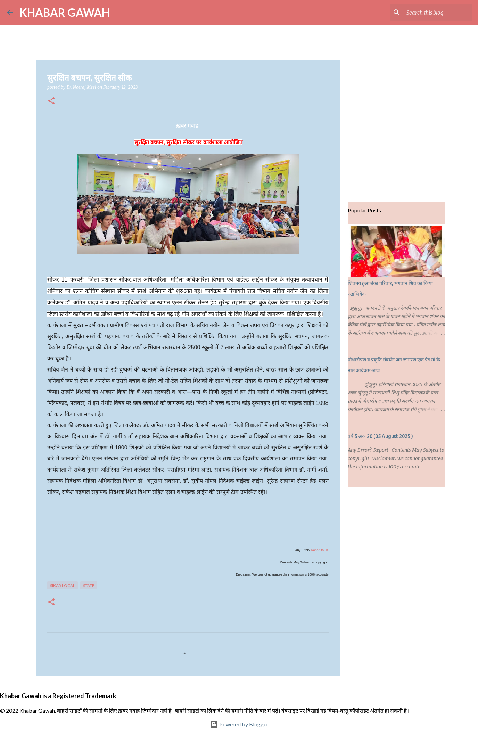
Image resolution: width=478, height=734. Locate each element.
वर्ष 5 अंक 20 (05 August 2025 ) (380, 436)
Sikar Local (62, 585)
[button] (51, 101)
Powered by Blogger (239, 724)
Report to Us (320, 550)
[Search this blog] (435, 12)
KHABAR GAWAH (64, 12)
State (88, 585)
